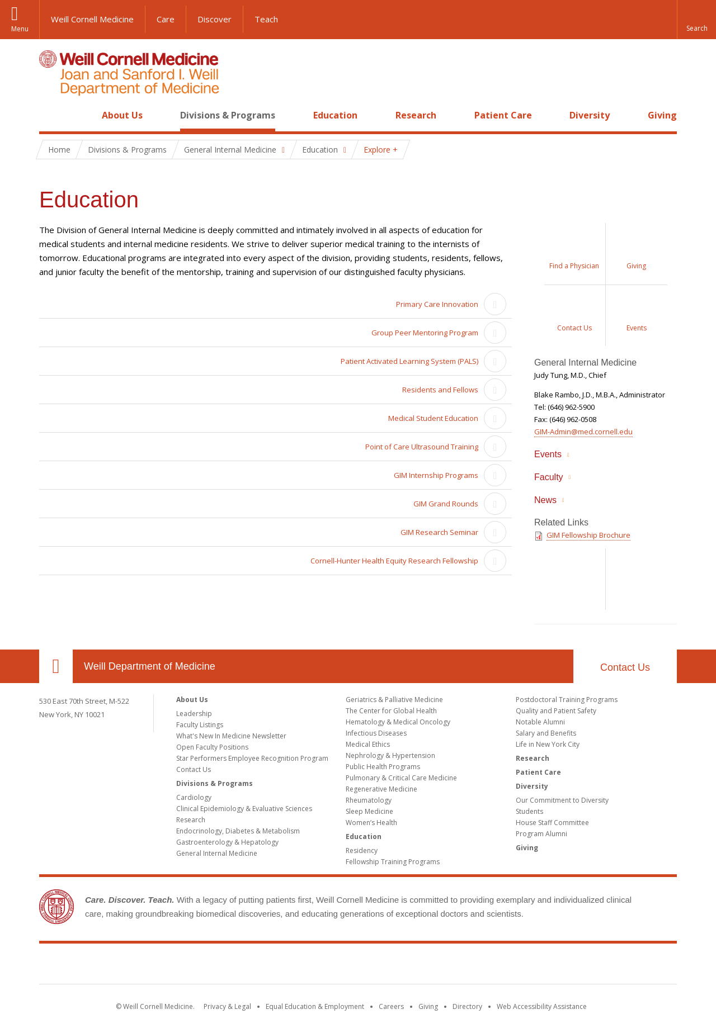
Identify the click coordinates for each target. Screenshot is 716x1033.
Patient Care (503, 115)
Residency (362, 850)
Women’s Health (371, 822)
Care (166, 19)
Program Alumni (541, 833)
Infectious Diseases (376, 733)
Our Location (56, 666)
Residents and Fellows (440, 390)
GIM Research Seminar (439, 532)
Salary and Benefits (546, 733)
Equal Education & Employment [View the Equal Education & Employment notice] (315, 1006)
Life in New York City (548, 744)
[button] (696, 19)
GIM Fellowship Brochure (588, 535)
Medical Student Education (433, 418)
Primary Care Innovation (437, 304)
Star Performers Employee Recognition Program (252, 758)
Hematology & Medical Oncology (398, 722)
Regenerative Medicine (381, 789)
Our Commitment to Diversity (562, 800)
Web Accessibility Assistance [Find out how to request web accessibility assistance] (542, 1006)
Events (548, 454)
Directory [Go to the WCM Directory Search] (467, 1006)
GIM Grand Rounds (445, 504)
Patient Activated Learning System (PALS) (409, 361)
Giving (662, 115)
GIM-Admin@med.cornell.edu (583, 432)
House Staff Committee (552, 822)
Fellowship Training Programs (393, 861)
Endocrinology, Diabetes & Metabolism (238, 831)
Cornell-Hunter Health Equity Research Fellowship (394, 561)
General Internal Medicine (216, 853)
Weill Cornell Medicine (92, 19)
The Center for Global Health (391, 710)
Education (335, 115)
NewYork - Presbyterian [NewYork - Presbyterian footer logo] (451, 966)
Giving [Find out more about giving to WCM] (428, 1006)
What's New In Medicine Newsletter (231, 736)
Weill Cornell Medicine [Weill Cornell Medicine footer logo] (276, 966)
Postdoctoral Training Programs (567, 699)
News (545, 500)
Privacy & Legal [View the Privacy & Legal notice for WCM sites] (227, 1006)
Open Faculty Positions (212, 747)
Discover (214, 19)
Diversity (589, 115)
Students (529, 811)
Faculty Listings (199, 724)
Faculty (548, 477)
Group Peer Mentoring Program (424, 333)
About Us (122, 115)
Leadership (194, 713)
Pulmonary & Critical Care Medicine (401, 778)
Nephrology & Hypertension (390, 755)
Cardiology (193, 797)
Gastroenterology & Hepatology (227, 842)
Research (415, 115)
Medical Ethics (368, 744)
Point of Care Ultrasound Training (421, 447)
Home (51, 115)
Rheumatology (369, 800)
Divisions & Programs (227, 115)
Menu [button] (20, 29)
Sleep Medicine (369, 811)
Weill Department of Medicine (149, 666)
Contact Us (625, 667)
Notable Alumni (540, 722)
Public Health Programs (383, 766)
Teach (266, 19)
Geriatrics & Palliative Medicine (394, 699)
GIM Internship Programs (436, 475)
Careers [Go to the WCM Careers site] (391, 1006)
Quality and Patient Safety (556, 710)
